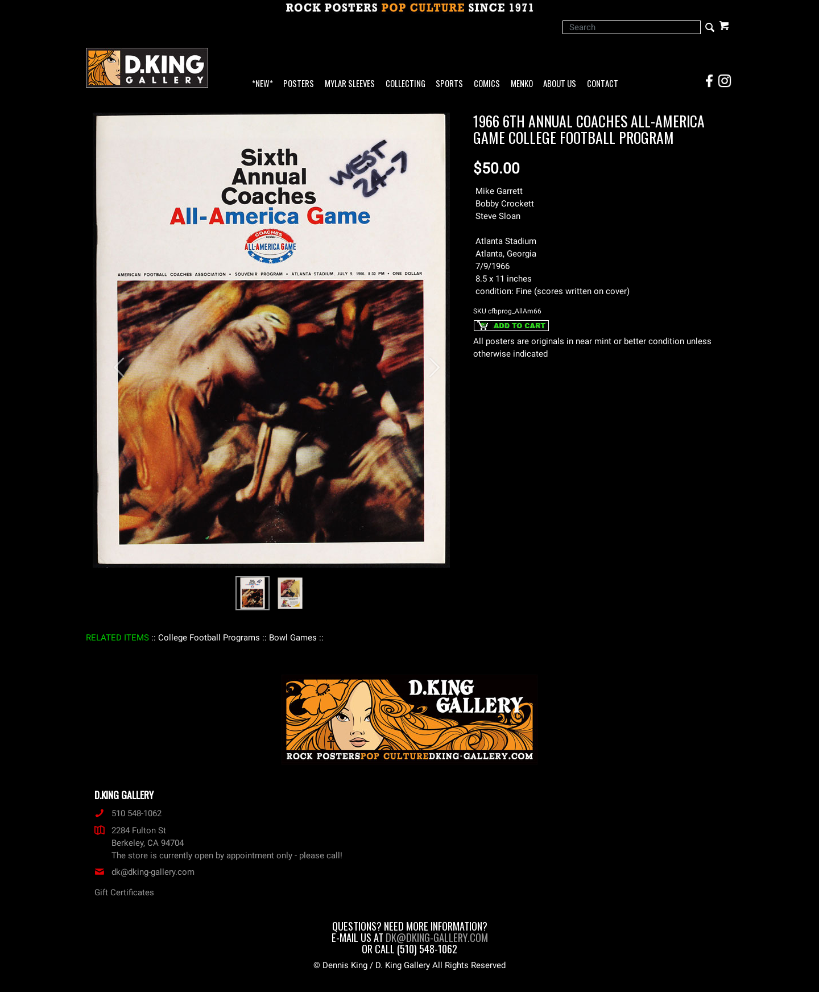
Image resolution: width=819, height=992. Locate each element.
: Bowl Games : (292, 638)
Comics (487, 84)
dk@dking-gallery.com (144, 872)
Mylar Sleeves (350, 84)
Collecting (405, 84)
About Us (559, 84)
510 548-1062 (128, 813)
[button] (114, 361)
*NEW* (262, 84)
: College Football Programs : (209, 638)
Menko (522, 84)
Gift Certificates (124, 892)
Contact (602, 84)
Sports (449, 84)
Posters (298, 84)
